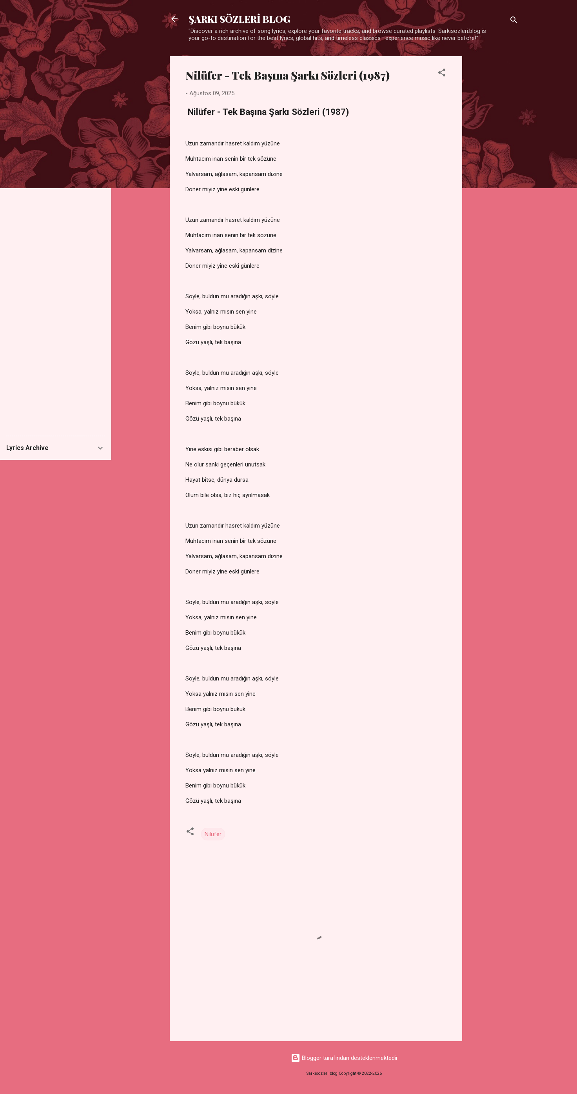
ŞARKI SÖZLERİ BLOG (239, 19)
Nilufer (213, 834)
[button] (441, 74)
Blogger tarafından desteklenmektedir (344, 1057)
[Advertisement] (493, 173)
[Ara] (514, 21)
